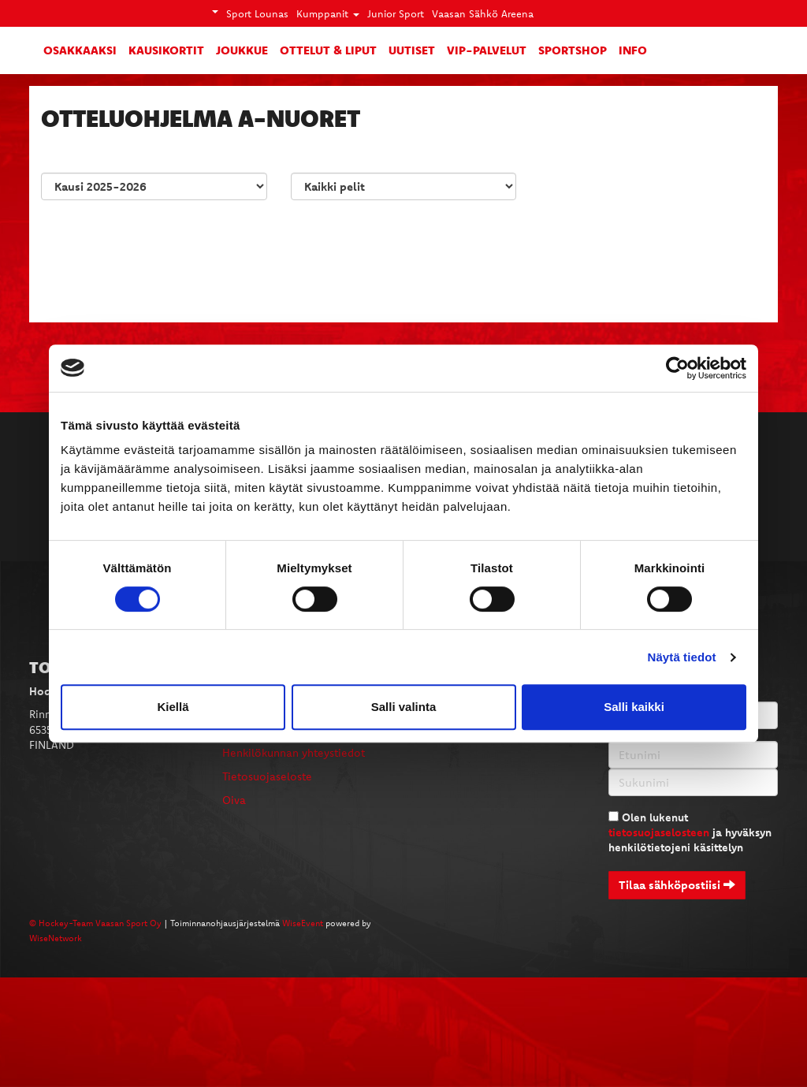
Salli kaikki (634, 706)
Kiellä (172, 706)
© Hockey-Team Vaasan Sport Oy (95, 923)
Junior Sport (395, 13)
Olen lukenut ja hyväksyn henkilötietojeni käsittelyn (690, 832)
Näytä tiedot (682, 657)
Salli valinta (404, 706)
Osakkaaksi (80, 50)
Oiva (234, 800)
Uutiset (412, 50)
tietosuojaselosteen (658, 832)
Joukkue (242, 50)
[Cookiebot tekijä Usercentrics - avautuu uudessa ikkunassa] (677, 368)
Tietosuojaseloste (267, 776)
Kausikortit (166, 50)
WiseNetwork (55, 938)
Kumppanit (327, 13)
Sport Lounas (257, 13)
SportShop (572, 50)
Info (633, 50)
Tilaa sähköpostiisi (677, 884)
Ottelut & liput (328, 50)
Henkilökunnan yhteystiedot (293, 753)
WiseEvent (302, 923)
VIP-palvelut (486, 50)
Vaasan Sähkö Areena (483, 13)
